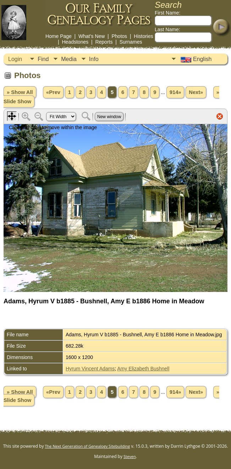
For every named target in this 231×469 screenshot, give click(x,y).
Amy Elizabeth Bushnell (143, 368)
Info (94, 59)
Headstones (75, 42)
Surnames (131, 42)
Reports (103, 42)
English (195, 59)
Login (15, 59)
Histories (143, 36)
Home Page (58, 36)
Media (69, 59)
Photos (119, 36)
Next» (196, 92)
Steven (129, 456)
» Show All (20, 92)
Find (43, 59)
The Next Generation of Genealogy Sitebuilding (87, 446)
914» (175, 92)
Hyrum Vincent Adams (90, 368)
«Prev (53, 92)
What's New (91, 36)
